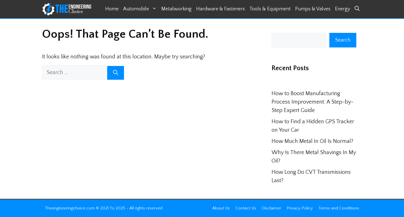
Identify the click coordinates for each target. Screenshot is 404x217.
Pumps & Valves (312, 9)
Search (342, 40)
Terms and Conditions (338, 208)
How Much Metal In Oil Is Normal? (312, 141)
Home (112, 9)
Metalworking (176, 9)
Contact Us (245, 208)
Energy (342, 9)
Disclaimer (271, 208)
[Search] (115, 73)
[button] (357, 9)
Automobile (141, 9)
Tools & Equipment (270, 9)
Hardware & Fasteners (220, 9)
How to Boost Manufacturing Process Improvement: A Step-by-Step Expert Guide (313, 101)
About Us (221, 208)
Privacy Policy (300, 208)
